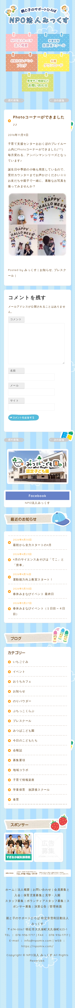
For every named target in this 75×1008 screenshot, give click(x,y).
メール (14, 385)
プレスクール (22, 721)
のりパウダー (22, 701)
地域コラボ (20, 770)
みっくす (30, 270)
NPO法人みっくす (37, 503)
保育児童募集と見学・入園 (42, 895)
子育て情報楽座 (24, 780)
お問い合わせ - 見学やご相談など (38, 82)
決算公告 (40, 906)
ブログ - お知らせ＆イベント (22, 62)
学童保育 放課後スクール (31, 789)
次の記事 (56, 100)
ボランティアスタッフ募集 (45, 901)
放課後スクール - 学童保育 (54, 42)
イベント (19, 671)
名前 (13, 370)
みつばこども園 (24, 730)
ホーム (10, 889)
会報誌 (17, 750)
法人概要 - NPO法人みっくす (22, 42)
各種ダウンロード (54, 62)
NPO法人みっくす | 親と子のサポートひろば (38, 18)
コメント (16, 319)
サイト (14, 400)
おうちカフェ (22, 681)
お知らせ (46, 270)
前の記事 (16, 100)
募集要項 (19, 760)
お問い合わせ (42, 889)
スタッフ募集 (14, 901)
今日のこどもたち (25, 740)
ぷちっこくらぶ (24, 711)
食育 (16, 799)
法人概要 (24, 889)
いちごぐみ (20, 662)
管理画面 (56, 906)
